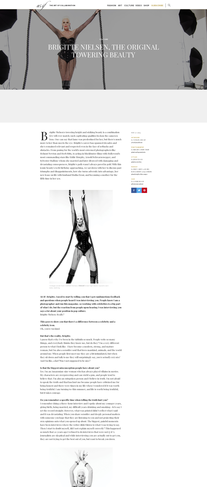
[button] (134, 190)
